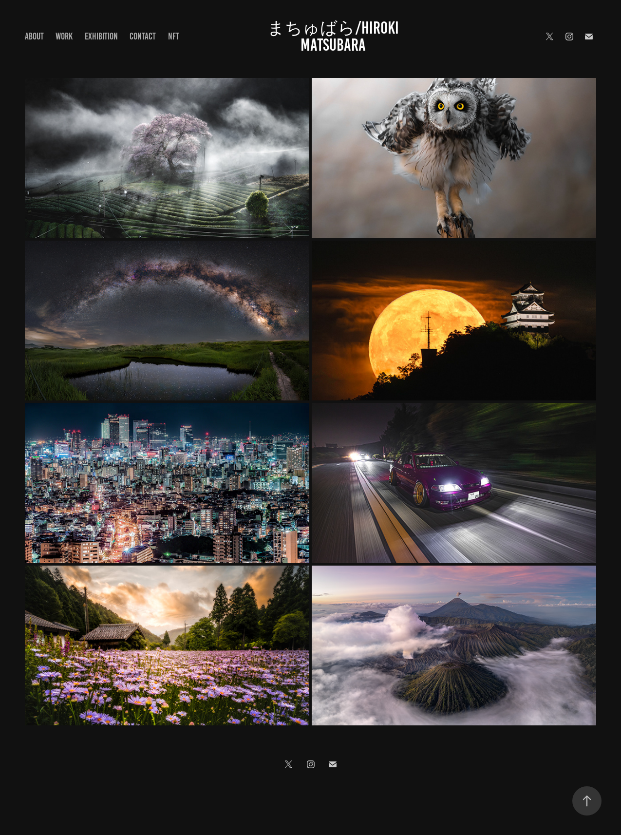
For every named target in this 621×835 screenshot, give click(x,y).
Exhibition (101, 36)
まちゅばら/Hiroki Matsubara (334, 36)
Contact (143, 36)
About (34, 36)
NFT (173, 36)
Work (64, 36)
